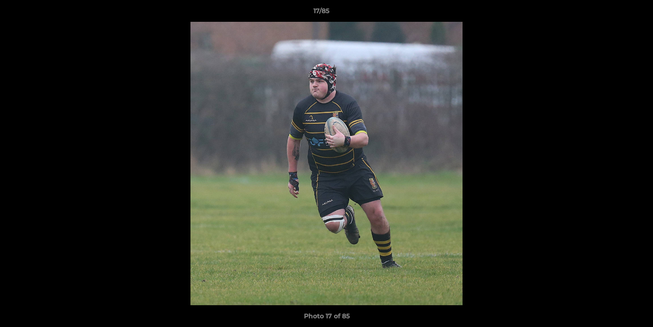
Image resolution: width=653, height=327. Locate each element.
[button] (614, 13)
